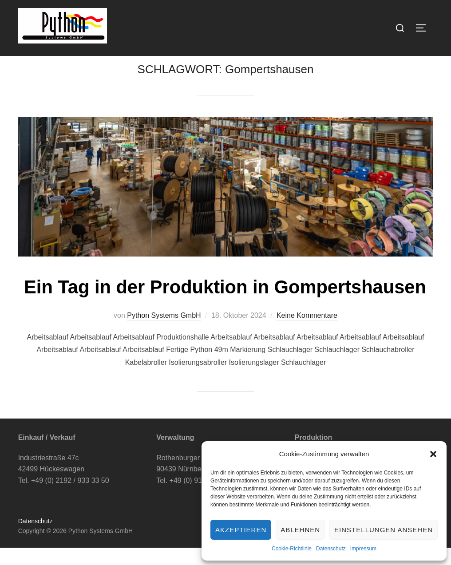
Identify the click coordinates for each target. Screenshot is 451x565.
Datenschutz (331, 548)
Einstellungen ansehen (383, 529)
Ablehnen (300, 529)
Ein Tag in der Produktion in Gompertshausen (225, 304)
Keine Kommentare (307, 333)
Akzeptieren (240, 529)
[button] (433, 454)
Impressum (363, 548)
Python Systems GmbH (164, 333)
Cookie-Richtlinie (292, 548)
